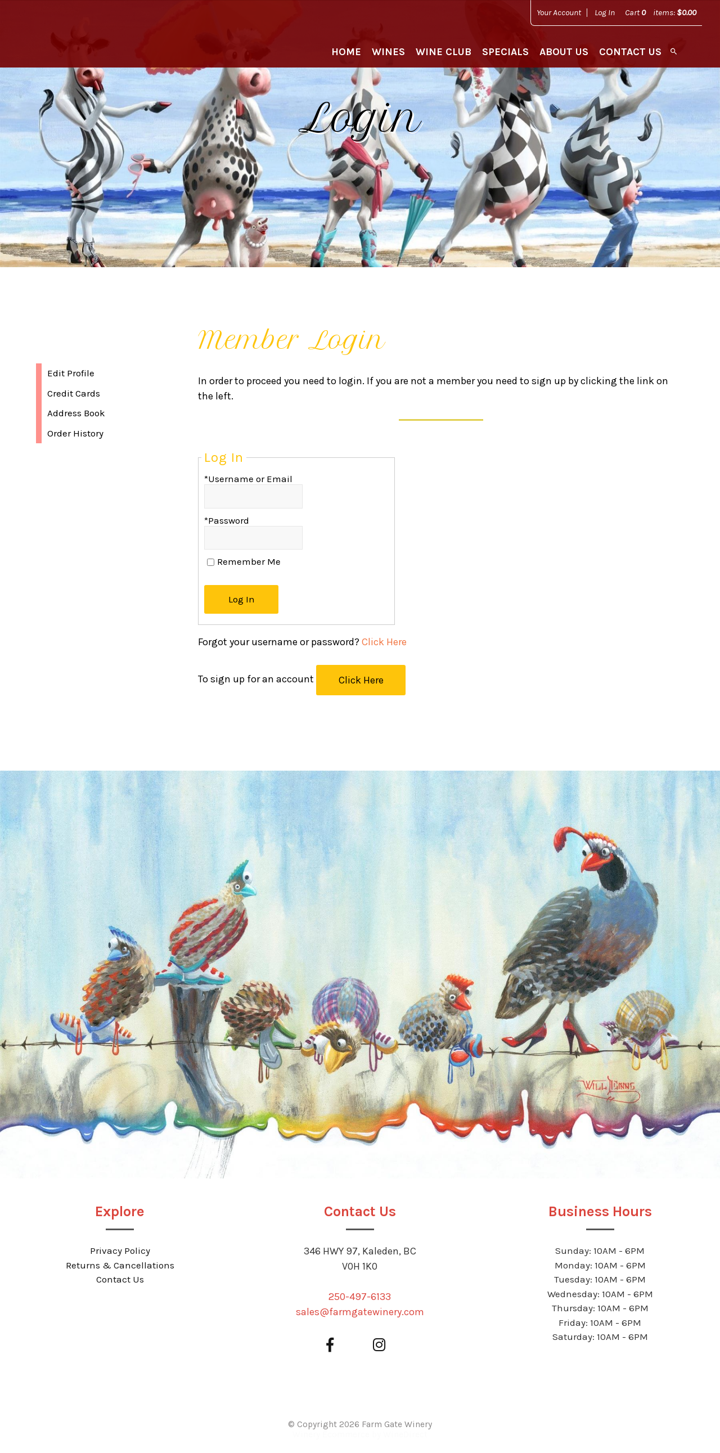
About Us (563, 52)
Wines (388, 52)
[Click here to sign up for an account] (361, 680)
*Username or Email (248, 478)
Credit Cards (73, 393)
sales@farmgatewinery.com (360, 1312)
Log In (605, 12)
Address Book (76, 413)
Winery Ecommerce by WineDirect (360, 1434)
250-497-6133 (359, 1296)
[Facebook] (330, 1345)
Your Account (559, 12)
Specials (505, 52)
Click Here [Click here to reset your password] (384, 642)
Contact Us (630, 52)
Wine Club (443, 52)
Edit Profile (70, 373)
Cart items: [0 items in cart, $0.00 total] (660, 12)
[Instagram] (378, 1345)
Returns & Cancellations (120, 1265)
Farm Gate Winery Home (80, 39)
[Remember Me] (210, 562)
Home (346, 52)
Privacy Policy (120, 1250)
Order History (75, 433)
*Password (226, 520)
